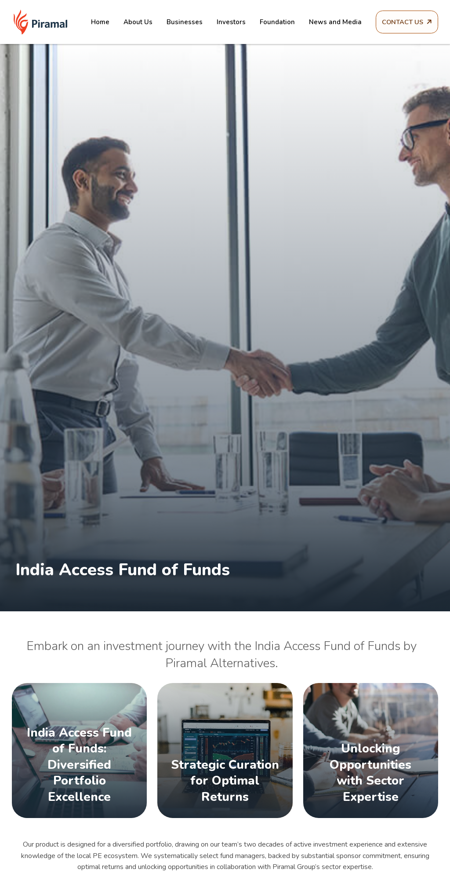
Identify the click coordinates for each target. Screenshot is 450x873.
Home (90, 22)
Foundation (267, 22)
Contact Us (402, 22)
